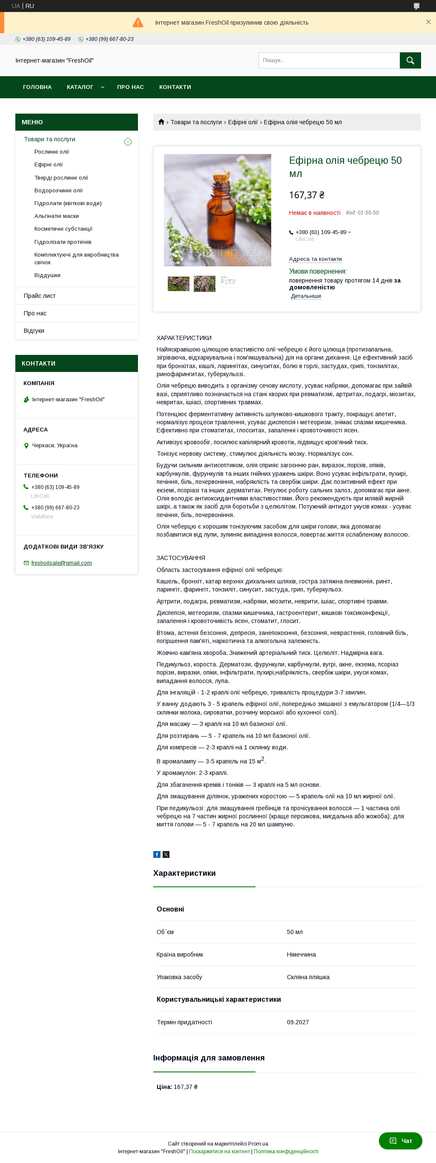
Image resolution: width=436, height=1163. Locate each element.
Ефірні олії (243, 122)
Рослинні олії (51, 152)
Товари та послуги (196, 122)
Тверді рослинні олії (61, 177)
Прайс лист (40, 295)
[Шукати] (410, 60)
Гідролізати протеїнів (63, 242)
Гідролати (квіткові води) (68, 203)
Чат (400, 1141)
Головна (37, 87)
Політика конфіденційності (286, 1151)
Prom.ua (258, 1144)
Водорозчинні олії (58, 190)
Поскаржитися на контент (219, 1151)
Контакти (175, 87)
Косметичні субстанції (63, 229)
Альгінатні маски (56, 216)
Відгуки (34, 330)
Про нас (130, 87)
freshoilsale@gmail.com (62, 563)
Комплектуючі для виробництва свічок (76, 258)
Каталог (80, 87)
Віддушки (47, 275)
